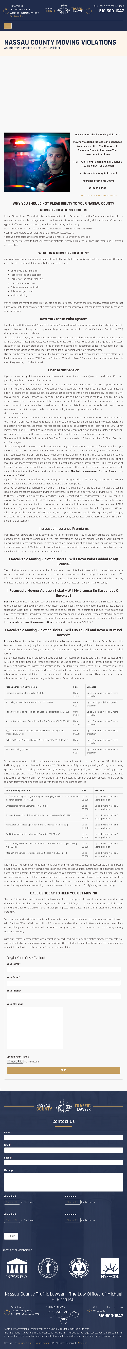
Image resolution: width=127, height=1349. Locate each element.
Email (7, 1145)
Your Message (15, 1004)
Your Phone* (14, 990)
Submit (11, 1236)
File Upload (70, 1196)
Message (9, 1170)
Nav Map (82, 1343)
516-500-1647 (111, 11)
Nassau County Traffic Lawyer (33, 1343)
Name (8, 1132)
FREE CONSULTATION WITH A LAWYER (98, 195)
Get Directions (17, 16)
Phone (8, 1157)
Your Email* (13, 977)
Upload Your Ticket (18, 1057)
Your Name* (13, 964)
